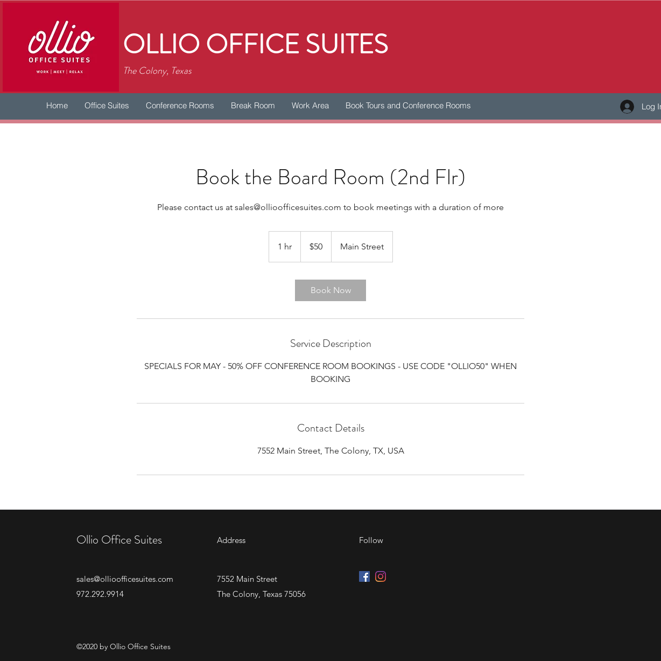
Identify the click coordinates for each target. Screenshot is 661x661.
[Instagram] (380, 576)
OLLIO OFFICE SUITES (255, 45)
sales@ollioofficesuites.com (124, 579)
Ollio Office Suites (119, 539)
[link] (330, 290)
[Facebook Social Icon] (364, 576)
